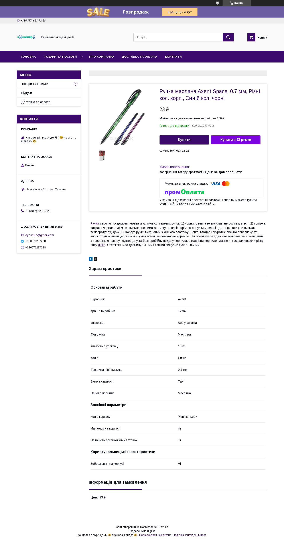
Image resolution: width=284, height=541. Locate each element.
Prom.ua (163, 527)
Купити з (235, 140)
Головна (28, 56)
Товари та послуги (60, 56)
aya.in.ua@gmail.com (39, 234)
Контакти (173, 56)
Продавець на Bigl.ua (142, 531)
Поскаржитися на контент (155, 535)
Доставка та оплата (139, 56)
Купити (184, 140)
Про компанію (101, 56)
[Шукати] (228, 37)
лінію (101, 245)
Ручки (95, 223)
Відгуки (26, 93)
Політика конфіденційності (190, 535)
